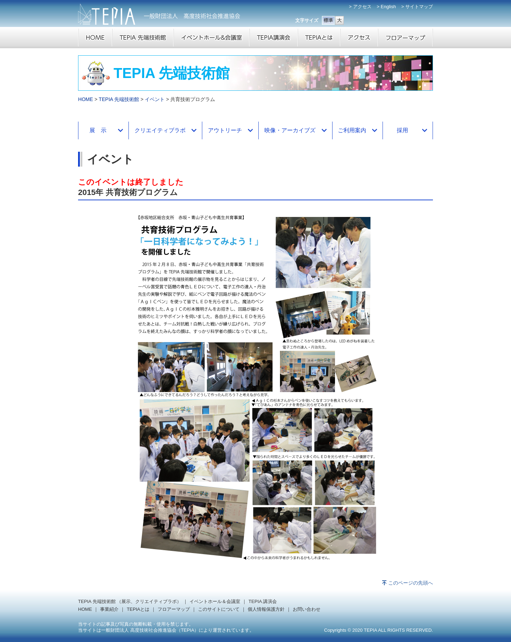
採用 (402, 130)
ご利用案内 (352, 130)
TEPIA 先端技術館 (119, 99)
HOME (85, 99)
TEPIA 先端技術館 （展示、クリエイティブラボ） (129, 601)
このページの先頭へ (410, 583)
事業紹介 (109, 609)
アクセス (362, 6)
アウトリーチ (225, 130)
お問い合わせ (306, 609)
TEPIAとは (138, 609)
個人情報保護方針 (266, 609)
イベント (155, 99)
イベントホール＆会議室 (214, 601)
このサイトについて (219, 609)
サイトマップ (419, 6)
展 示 (97, 130)
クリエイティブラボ (160, 130)
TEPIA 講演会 (262, 601)
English (388, 6)
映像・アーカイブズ (289, 130)
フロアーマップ (174, 609)
